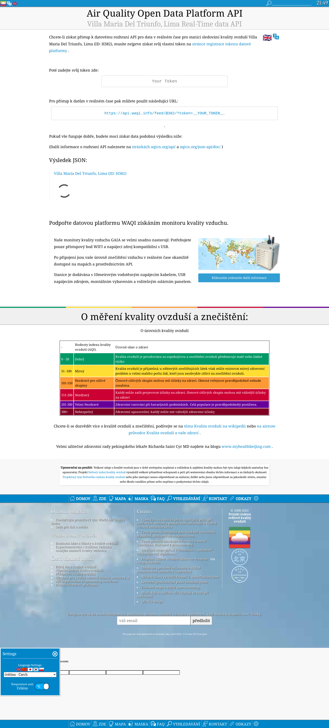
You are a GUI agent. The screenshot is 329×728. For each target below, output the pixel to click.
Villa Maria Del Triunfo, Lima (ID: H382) (90, 173)
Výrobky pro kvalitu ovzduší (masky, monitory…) (92, 577)
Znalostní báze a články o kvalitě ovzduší (87, 543)
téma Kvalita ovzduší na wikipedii (215, 426)
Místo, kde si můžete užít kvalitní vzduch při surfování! (173, 594)
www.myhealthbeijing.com (246, 446)
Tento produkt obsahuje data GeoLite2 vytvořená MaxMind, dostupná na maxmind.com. (176, 534)
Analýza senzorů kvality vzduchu (81, 550)
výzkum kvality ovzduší (74, 535)
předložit (201, 620)
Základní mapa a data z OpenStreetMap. (170, 587)
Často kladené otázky (72, 558)
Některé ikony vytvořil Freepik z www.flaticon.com (179, 577)
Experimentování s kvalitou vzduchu (84, 547)
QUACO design (152, 601)
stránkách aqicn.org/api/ (154, 146)
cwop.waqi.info (148, 562)
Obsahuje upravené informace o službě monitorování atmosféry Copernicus (169, 569)
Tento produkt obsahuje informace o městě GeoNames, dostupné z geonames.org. (171, 543)
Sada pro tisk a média (71, 527)
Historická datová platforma (77, 585)
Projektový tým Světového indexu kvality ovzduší (94, 477)
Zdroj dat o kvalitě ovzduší (76, 567)
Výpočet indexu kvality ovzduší (79, 570)
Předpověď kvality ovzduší (76, 574)
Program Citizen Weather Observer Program (174, 559)
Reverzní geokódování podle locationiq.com (174, 582)
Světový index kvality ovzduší (107, 472)
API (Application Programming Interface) (87, 581)
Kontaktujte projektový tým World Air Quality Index (88, 521)
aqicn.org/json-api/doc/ (200, 146)
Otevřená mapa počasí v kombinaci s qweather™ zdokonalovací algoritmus (175, 551)
